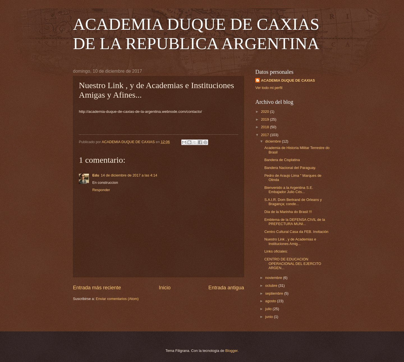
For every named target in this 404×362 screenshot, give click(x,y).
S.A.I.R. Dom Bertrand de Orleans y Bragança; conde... (293, 202)
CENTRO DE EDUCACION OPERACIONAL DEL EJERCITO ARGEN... (292, 263)
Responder (101, 190)
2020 (265, 111)
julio (268, 309)
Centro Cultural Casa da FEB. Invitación (296, 232)
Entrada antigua (226, 287)
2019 (265, 119)
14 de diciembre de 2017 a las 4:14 (129, 175)
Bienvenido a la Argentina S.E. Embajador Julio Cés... (288, 189)
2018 (265, 127)
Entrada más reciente (97, 287)
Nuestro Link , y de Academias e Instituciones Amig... (290, 241)
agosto (271, 301)
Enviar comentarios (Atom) (117, 299)
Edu (95, 175)
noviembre (274, 278)
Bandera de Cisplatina (282, 160)
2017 (265, 135)
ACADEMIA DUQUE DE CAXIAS (288, 80)
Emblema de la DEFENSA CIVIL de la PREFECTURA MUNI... (294, 221)
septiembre (274, 293)
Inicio (165, 287)
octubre (271, 285)
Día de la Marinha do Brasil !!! (288, 212)
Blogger (231, 351)
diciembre (273, 141)
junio (269, 317)
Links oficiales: (276, 251)
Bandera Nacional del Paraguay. (290, 168)
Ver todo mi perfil (269, 88)
